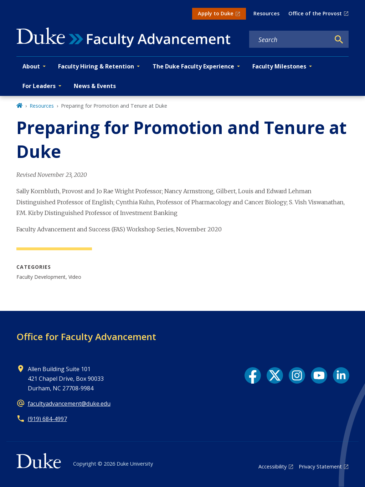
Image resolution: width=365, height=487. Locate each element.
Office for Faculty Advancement (86, 336)
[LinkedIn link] (341, 375)
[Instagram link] (297, 375)
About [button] (31, 66)
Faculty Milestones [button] (279, 66)
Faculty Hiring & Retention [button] (96, 66)
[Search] (339, 39)
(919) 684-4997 (47, 419)
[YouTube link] (319, 375)
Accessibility (272, 466)
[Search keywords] (290, 39)
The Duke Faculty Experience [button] (193, 66)
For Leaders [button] (39, 86)
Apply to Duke (215, 13)
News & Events (95, 86)
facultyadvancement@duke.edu (69, 403)
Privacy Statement (320, 466)
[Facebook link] (253, 375)
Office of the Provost (315, 13)
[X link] (275, 375)
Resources (266, 13)
